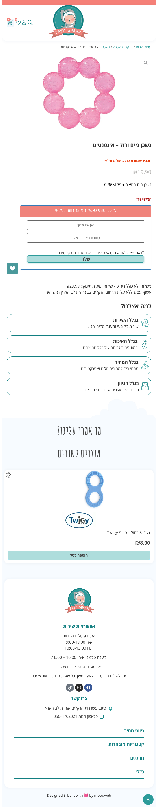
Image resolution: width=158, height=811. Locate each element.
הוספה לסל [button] (79, 555)
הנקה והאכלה (123, 47)
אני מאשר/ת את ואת (101, 253)
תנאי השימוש (103, 252)
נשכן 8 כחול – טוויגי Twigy (128, 532)
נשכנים (104, 47)
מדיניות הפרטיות (72, 252)
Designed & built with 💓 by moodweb (79, 795)
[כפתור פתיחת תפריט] (127, 23)
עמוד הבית (143, 47)
